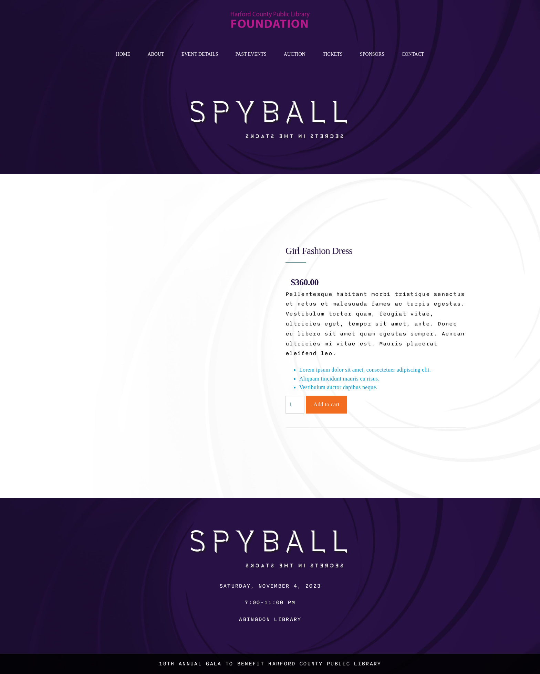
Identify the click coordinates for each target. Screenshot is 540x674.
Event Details (199, 54)
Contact (413, 54)
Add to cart (326, 404)
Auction (294, 54)
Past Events (251, 54)
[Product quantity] (294, 405)
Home (123, 54)
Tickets (333, 54)
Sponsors (372, 54)
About (155, 54)
